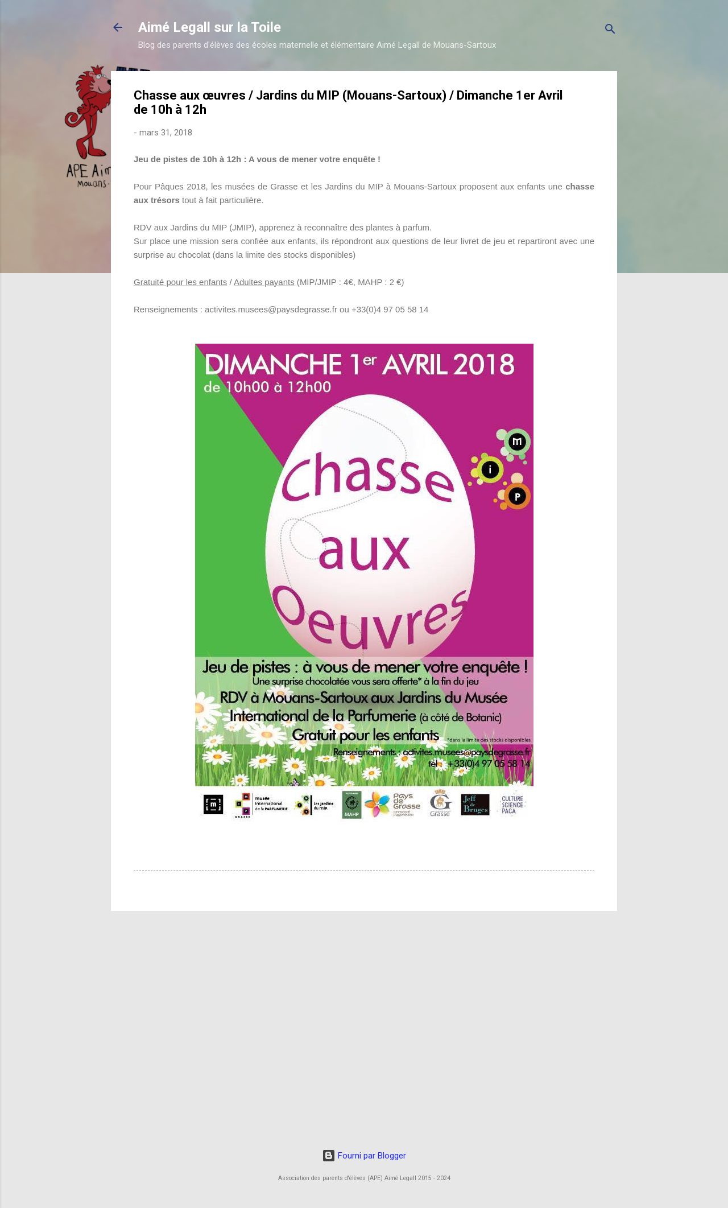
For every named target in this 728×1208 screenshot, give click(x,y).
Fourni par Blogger (364, 1156)
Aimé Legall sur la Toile (209, 27)
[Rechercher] (610, 31)
